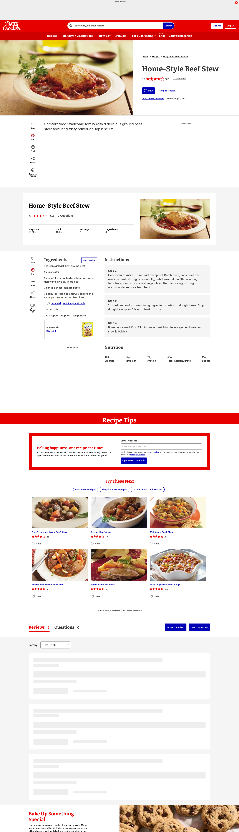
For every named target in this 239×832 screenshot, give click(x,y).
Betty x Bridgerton (180, 35)
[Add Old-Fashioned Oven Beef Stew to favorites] (33, 544)
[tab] (39, 627)
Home (145, 56)
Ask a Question (199, 627)
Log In (230, 25)
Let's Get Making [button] (142, 35)
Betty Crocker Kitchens (153, 98)
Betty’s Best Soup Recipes (175, 56)
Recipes (155, 56)
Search (168, 25)
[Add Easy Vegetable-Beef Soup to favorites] (151, 596)
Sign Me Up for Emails (134, 460)
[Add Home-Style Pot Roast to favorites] (92, 596)
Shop (162, 35)
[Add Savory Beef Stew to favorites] (92, 544)
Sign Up (216, 25)
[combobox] (115, 25)
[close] (236, 3)
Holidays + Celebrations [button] (78, 35)
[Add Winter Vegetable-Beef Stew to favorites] (33, 596)
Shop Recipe (89, 260)
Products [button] (120, 35)
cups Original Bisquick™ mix (68, 303)
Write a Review (175, 627)
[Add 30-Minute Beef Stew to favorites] (151, 544)
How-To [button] (104, 35)
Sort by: (33, 644)
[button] (33, 137)
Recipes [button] (52, 35)
